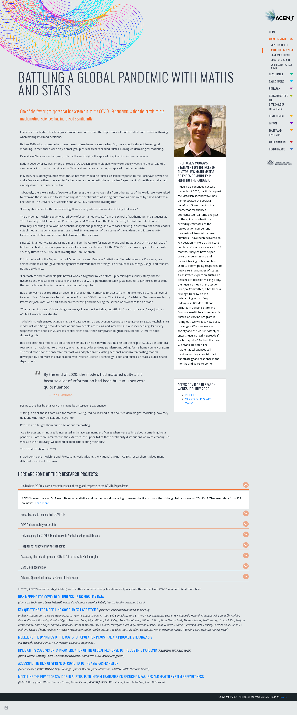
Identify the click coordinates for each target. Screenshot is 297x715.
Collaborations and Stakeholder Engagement (272, 98)
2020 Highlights (270, 47)
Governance (267, 72)
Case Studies (268, 80)
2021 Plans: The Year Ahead (276, 66)
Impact (264, 117)
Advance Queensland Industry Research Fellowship (48, 586)
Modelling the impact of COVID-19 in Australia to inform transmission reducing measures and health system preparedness (110, 690)
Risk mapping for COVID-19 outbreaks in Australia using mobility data (59, 544)
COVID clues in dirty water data (37, 534)
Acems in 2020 (268, 41)
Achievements (268, 131)
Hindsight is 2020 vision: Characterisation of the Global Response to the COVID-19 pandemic (86, 664)
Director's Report (271, 61)
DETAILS (182, 395)
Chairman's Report (272, 56)
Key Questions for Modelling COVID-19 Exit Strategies (57, 619)
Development (268, 110)
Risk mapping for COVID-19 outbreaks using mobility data (60, 605)
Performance (268, 139)
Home (263, 33)
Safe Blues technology (32, 576)
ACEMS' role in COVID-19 (273, 51)
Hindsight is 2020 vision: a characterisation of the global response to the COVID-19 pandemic (73, 495)
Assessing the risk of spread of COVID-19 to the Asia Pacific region (59, 565)
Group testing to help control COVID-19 (42, 523)
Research (266, 87)
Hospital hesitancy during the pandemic (42, 555)
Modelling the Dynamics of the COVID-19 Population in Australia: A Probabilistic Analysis (84, 650)
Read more (53, 512)
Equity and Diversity (272, 124)
